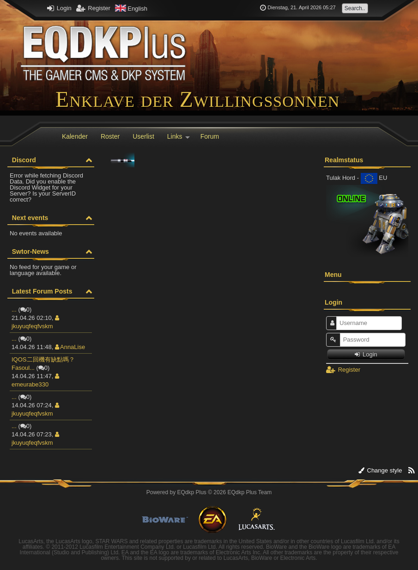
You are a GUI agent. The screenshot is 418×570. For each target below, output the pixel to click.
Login (59, 8)
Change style (380, 470)
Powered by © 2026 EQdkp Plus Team (209, 492)
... (14, 309)
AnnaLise (70, 346)
